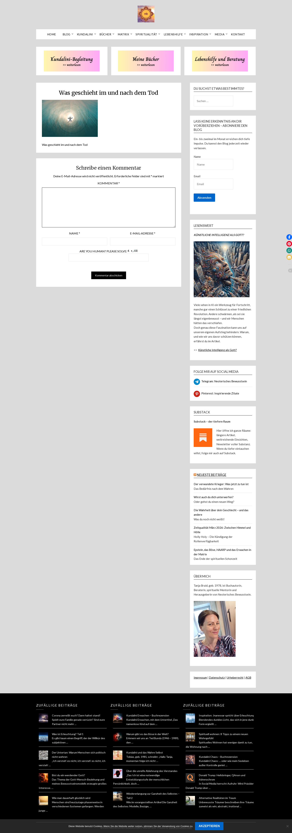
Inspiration (198, 34)
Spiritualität (146, 34)
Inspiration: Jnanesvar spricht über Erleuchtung (226, 715)
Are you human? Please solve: (109, 255)
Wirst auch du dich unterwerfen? (214, 497)
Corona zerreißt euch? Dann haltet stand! (76, 715)
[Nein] (287, 826)
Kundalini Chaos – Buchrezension (218, 756)
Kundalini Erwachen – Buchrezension (147, 715)
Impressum (200, 677)
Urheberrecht (235, 677)
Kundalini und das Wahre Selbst (144, 752)
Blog (66, 34)
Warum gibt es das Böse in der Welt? (147, 734)
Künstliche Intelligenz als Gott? (217, 350)
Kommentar (109, 183)
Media (220, 34)
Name (74, 233)
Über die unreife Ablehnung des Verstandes (151, 770)
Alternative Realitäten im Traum (217, 797)
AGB (248, 677)
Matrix (123, 34)
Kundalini (85, 34)
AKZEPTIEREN (209, 826)
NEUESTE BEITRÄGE (211, 475)
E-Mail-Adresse (142, 233)
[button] (289, 237)
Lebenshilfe (173, 34)
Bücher (105, 34)
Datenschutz (217, 677)
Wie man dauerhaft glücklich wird (71, 797)
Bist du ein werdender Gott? (68, 775)
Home (51, 34)
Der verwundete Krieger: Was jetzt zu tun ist (221, 484)
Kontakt (238, 34)
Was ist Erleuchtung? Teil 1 (67, 734)
